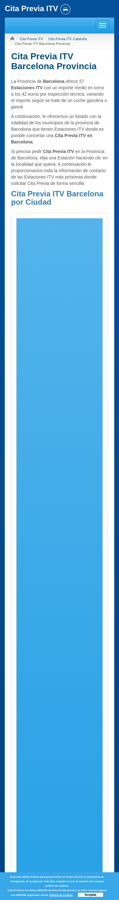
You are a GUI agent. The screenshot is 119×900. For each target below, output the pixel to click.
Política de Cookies (60, 895)
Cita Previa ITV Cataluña (67, 39)
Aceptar (90, 894)
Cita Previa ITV (31, 39)
